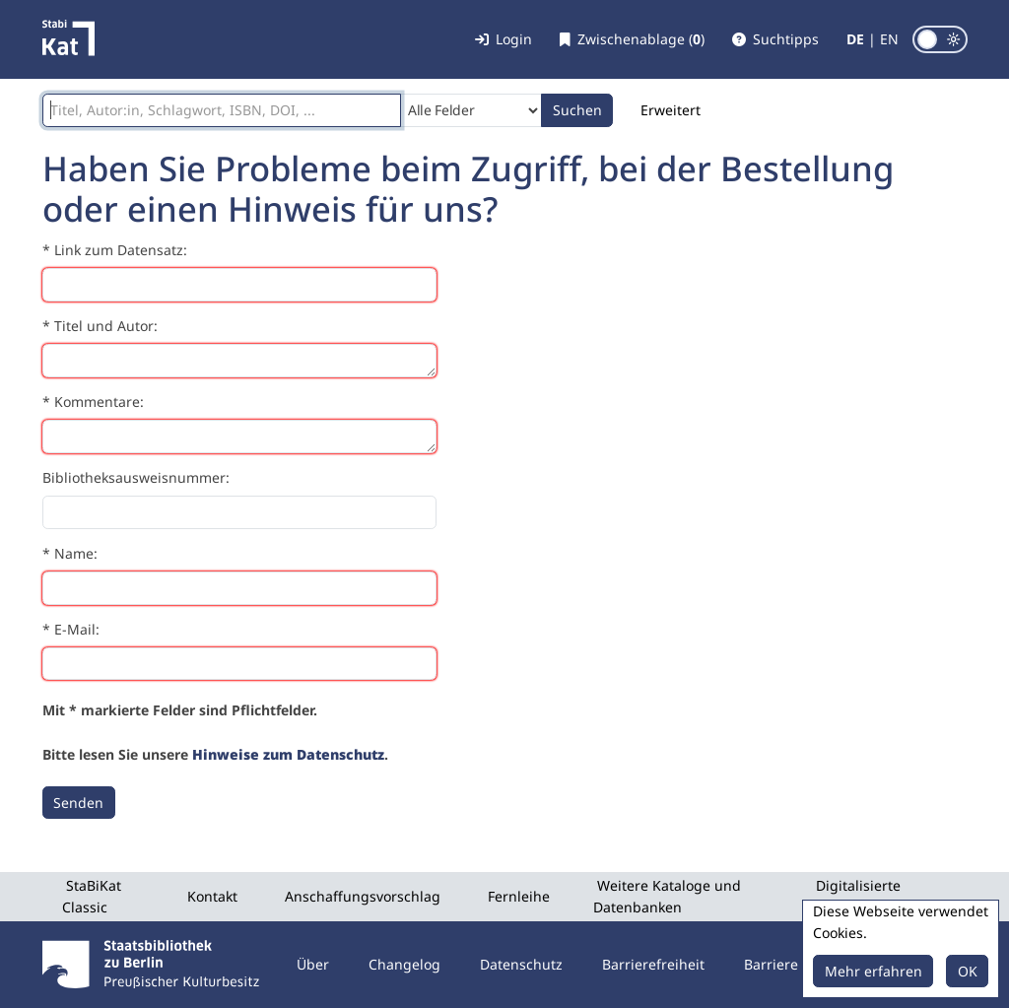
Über (313, 964)
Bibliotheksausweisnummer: (136, 477)
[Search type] (471, 110)
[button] (775, 39)
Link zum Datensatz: (120, 249)
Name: (76, 553)
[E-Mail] (239, 664)
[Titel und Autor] (239, 360)
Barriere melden (798, 964)
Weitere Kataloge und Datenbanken (667, 896)
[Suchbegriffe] (221, 110)
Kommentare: (99, 401)
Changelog (404, 964)
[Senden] (78, 803)
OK (967, 971)
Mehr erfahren (873, 971)
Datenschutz (521, 964)
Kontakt (212, 896)
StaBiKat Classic (91, 896)
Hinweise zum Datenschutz (288, 754)
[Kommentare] (239, 436)
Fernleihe (519, 896)
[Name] (239, 588)
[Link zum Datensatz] (239, 285)
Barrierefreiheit (653, 964)
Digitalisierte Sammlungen (856, 896)
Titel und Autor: (106, 325)
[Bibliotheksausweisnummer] (239, 512)
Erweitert (670, 110)
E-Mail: (77, 629)
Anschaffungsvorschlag (362, 896)
